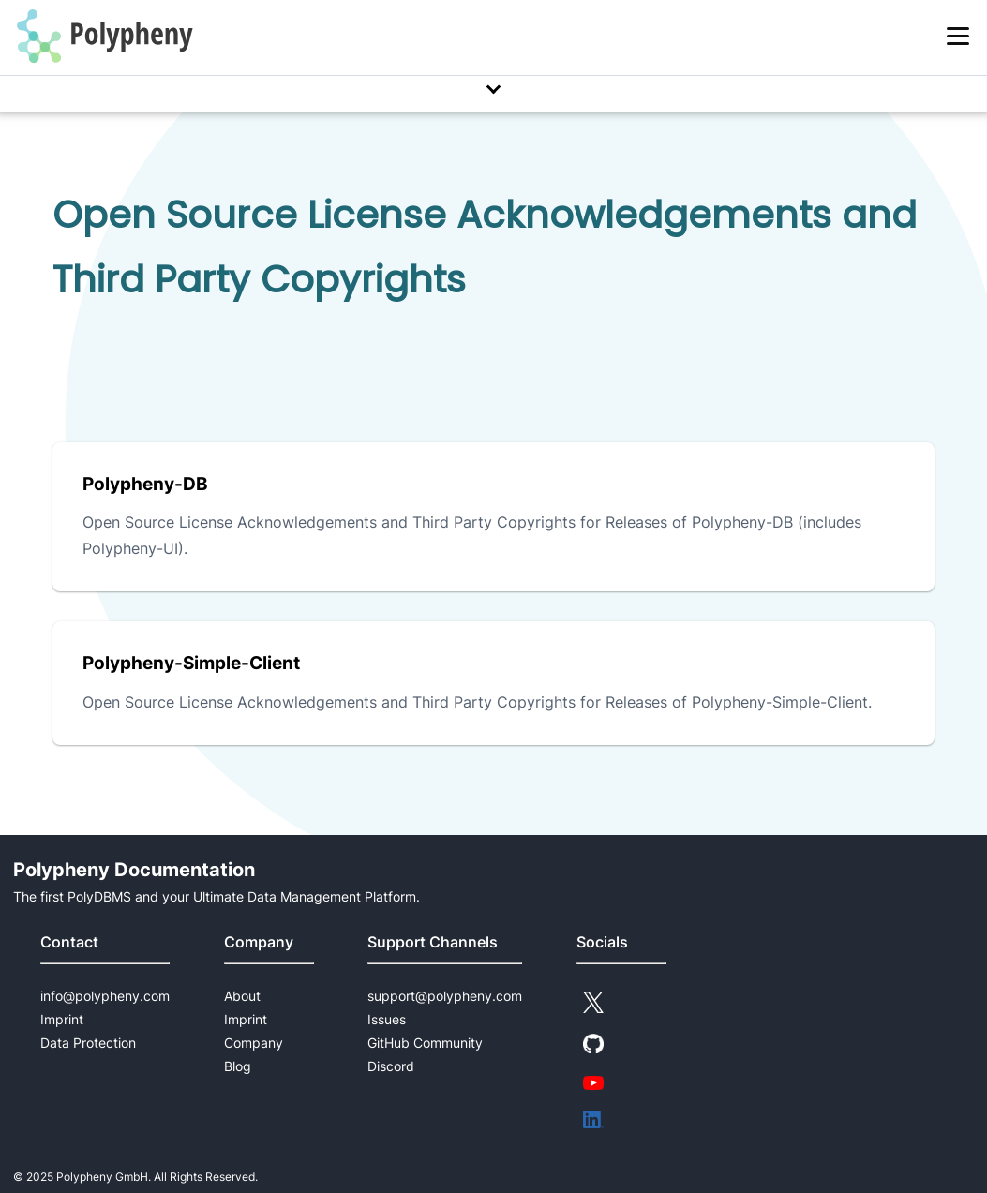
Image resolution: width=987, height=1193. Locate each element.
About (242, 996)
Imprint (61, 1019)
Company (253, 1043)
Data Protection (88, 1043)
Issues (386, 1019)
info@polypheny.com (105, 996)
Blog (237, 1066)
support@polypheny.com (444, 996)
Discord (390, 1066)
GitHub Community (425, 1043)
